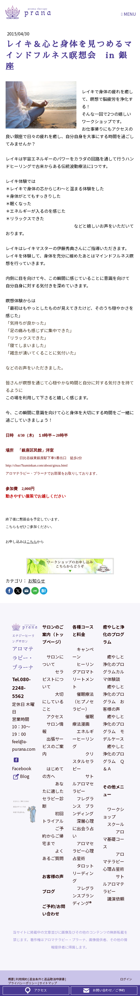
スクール (115, 824)
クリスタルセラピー (83, 761)
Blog (24, 776)
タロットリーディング (83, 873)
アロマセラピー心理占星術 (83, 850)
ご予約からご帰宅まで (53, 835)
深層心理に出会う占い (83, 828)
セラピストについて (53, 679)
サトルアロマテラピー (113, 883)
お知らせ (36, 580)
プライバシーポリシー (22, 983)
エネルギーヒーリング (83, 738)
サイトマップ (48, 983)
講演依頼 (115, 898)
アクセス (54, 716)
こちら (31, 542)
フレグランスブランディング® (83, 895)
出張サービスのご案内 (53, 746)
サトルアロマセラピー (83, 783)
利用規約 (22, 979)
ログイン (126, 979)
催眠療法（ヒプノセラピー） (83, 701)
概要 (11, 979)
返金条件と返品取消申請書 (47, 979)
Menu (128, 14)
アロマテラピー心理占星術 (113, 861)
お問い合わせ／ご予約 (109, 990)
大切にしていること (53, 701)
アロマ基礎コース (113, 839)
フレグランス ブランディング (83, 806)
